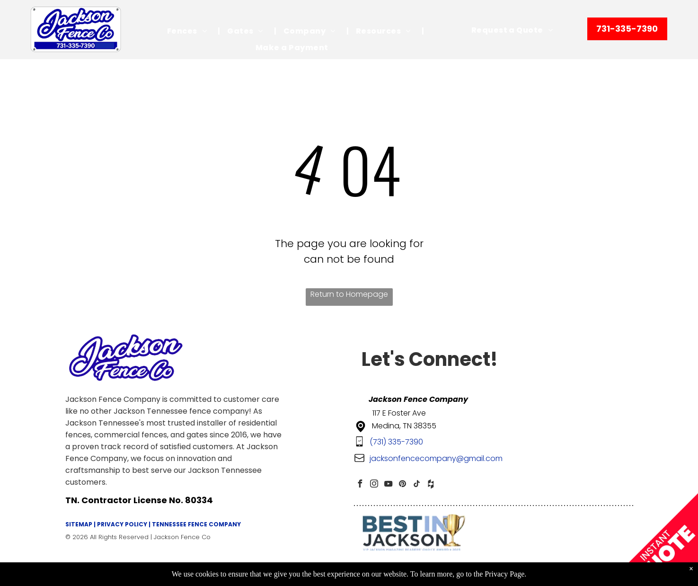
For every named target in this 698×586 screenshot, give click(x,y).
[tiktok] (417, 485)
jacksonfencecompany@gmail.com (436, 458)
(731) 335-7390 (396, 441)
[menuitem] (190, 31)
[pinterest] (403, 485)
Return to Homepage (349, 294)
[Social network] (431, 485)
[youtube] (388, 485)
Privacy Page (504, 574)
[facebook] (360, 485)
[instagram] (374, 485)
